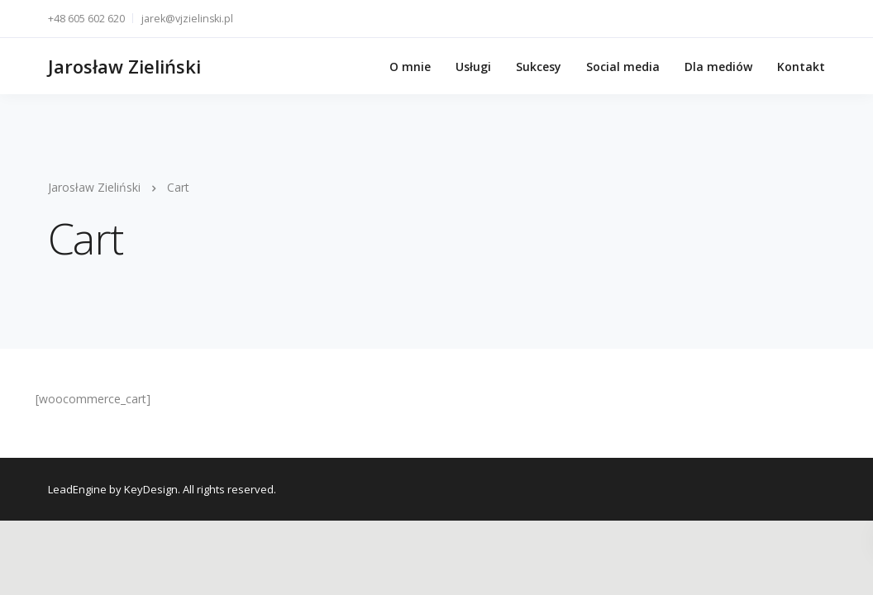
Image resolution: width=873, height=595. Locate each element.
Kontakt (801, 66)
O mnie (410, 66)
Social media (623, 66)
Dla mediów (718, 66)
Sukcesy (538, 66)
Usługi (473, 66)
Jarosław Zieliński (124, 66)
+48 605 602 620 (86, 19)
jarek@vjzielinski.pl (187, 19)
